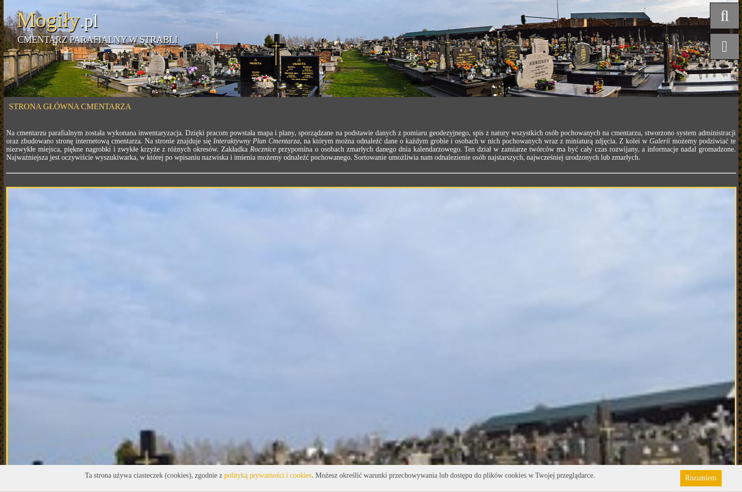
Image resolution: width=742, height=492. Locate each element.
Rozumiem (700, 478)
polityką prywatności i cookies (268, 475)
